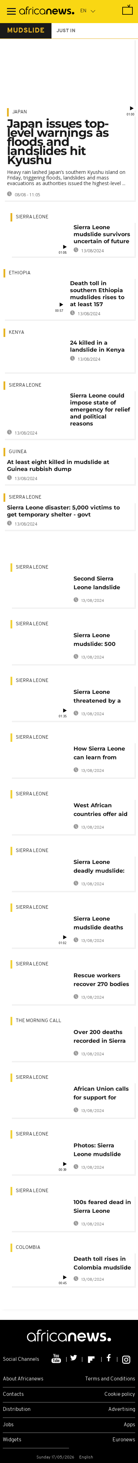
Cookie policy (119, 1394)
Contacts (13, 1394)
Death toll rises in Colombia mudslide (102, 1263)
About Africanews (23, 1379)
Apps (129, 1425)
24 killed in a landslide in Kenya (97, 346)
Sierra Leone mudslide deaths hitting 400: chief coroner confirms (99, 924)
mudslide (25, 30)
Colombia (28, 1247)
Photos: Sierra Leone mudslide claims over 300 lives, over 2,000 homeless (97, 1151)
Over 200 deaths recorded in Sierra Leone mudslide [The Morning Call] (101, 1038)
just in (65, 31)
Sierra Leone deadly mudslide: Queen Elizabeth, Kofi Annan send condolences (99, 868)
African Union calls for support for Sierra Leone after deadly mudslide (101, 1094)
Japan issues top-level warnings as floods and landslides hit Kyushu (58, 141)
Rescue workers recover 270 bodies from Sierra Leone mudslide (101, 981)
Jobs (8, 1425)
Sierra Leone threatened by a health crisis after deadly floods (99, 697)
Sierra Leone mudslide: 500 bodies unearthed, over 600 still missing (100, 641)
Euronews (123, 1440)
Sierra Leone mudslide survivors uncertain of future (102, 234)
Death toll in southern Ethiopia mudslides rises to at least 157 (97, 294)
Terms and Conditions (110, 1379)
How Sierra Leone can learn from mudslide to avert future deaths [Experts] (100, 754)
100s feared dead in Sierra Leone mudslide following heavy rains (102, 1208)
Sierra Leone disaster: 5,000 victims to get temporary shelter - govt (63, 511)
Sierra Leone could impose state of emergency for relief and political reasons (100, 409)
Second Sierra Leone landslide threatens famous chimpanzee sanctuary (100, 584)
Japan (19, 112)
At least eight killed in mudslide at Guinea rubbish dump (58, 465)
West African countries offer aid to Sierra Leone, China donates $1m (102, 811)
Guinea (18, 452)
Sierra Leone (32, 217)
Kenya (16, 332)
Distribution (16, 1409)
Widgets (12, 1440)
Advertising (121, 1409)
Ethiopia (19, 273)
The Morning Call (38, 1021)
